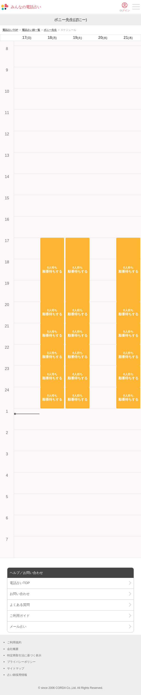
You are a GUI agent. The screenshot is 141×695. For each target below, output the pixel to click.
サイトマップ (15, 668)
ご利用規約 (14, 642)
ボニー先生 (50, 29)
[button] (52, 270)
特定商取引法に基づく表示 (24, 655)
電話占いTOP (10, 29)
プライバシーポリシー (21, 661)
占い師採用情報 (17, 675)
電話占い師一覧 (31, 29)
